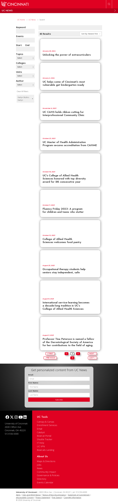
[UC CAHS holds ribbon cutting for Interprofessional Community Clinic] (70, 99)
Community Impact (46, 471)
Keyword (21, 27)
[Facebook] (7, 417)
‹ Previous (50, 357)
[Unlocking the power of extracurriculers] (70, 43)
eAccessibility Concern (25, 497)
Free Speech (57, 497)
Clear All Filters (22, 91)
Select (25, 58)
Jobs (39, 464)
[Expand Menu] (115, 10)
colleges (20, 63)
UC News (32, 20)
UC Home (21, 20)
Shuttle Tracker (44, 439)
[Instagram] (16, 417)
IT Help (40, 442)
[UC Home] (15, 4)
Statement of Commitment (79, 495)
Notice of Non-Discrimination (54, 495)
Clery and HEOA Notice (31, 495)
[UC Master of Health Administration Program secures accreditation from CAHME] (70, 129)
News (39, 468)
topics (19, 54)
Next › (92, 353)
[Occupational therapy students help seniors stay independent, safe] (70, 256)
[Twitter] (12, 417)
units (19, 71)
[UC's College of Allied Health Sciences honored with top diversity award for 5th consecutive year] (70, 161)
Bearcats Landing (45, 450)
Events (20, 36)
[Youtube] (21, 417)
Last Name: (33, 391)
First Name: (33, 383)
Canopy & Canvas (45, 421)
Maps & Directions (46, 461)
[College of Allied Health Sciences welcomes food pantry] (70, 226)
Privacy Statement (43, 497)
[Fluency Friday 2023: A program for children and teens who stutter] (70, 196)
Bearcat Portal (44, 435)
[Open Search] (109, 4)
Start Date (19, 45)
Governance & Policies (48, 475)
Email (39, 428)
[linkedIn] (25, 417)
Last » (92, 357)
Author (20, 80)
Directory (41, 478)
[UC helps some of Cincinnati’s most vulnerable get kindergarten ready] (70, 69)
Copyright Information (72, 497)
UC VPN (41, 446)
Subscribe (59, 400)
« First (50, 353)
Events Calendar (45, 482)
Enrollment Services (47, 425)
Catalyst (41, 432)
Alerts (18, 495)
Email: (31, 375)
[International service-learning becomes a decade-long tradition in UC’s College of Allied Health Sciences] (70, 288)
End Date (28, 45)
